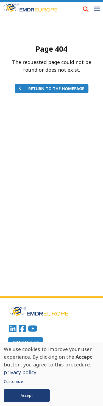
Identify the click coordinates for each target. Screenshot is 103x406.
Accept (27, 395)
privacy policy (20, 372)
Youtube (32, 328)
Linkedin (13, 328)
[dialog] (51, 374)
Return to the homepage (56, 88)
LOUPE (85, 9)
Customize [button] (13, 381)
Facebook (22, 328)
